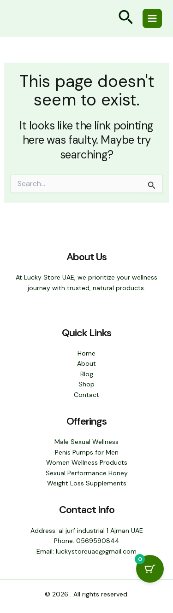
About (86, 363)
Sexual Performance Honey (87, 473)
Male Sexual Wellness (86, 442)
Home (86, 353)
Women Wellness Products (86, 462)
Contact (86, 395)
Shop (86, 384)
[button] (126, 18)
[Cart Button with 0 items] (150, 569)
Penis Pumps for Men (87, 452)
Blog (86, 374)
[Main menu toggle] (152, 18)
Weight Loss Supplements (86, 483)
